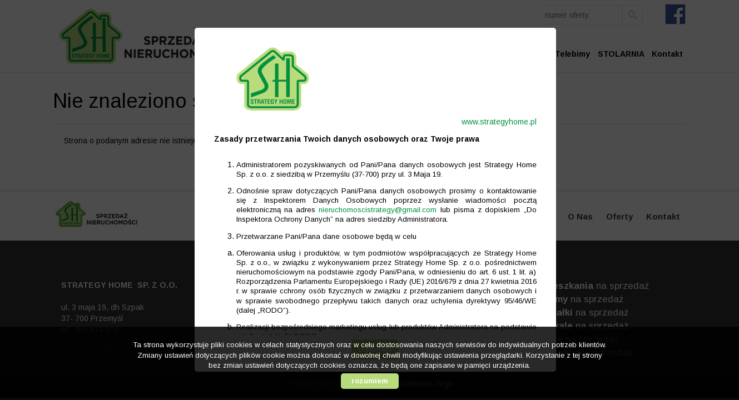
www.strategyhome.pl (493, 121)
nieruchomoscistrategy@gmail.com (372, 210)
